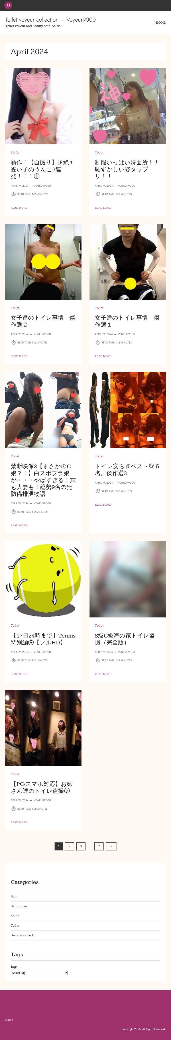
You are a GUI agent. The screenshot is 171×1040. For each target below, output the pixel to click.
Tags (14, 966)
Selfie (15, 152)
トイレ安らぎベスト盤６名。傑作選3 (127, 470)
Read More (19, 207)
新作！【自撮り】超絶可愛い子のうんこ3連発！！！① (43, 169)
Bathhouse (19, 906)
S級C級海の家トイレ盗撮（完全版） (125, 639)
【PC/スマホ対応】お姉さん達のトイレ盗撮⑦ (42, 788)
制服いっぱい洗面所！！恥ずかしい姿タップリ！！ (127, 169)
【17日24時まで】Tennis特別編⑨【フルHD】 (43, 639)
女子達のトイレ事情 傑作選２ (43, 321)
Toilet (99, 152)
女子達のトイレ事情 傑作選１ (127, 321)
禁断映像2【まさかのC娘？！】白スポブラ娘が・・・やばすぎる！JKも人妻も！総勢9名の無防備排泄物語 (43, 480)
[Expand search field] (8, 5)
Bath (14, 896)
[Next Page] (111, 846)
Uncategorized (22, 935)
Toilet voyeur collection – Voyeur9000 (50, 19)
